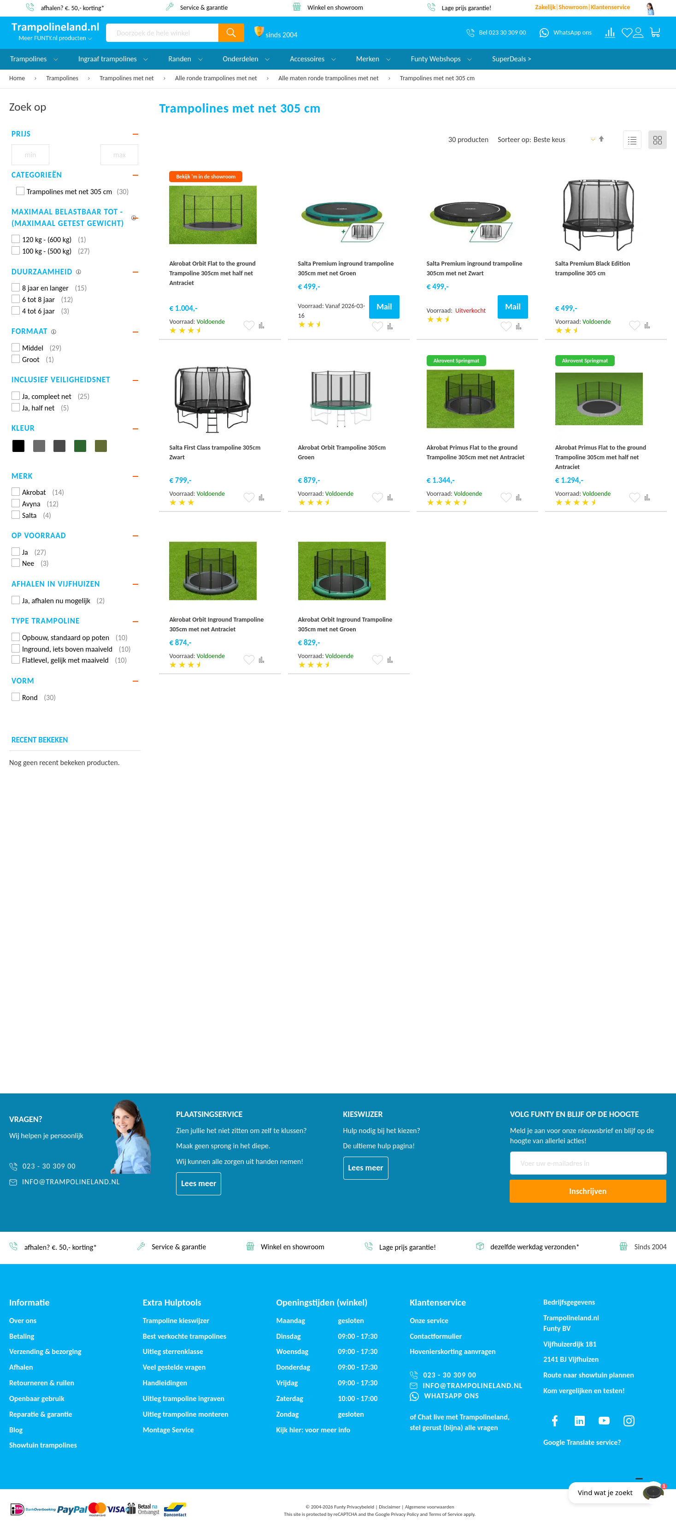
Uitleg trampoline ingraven (183, 1398)
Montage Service (168, 1429)
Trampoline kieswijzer (176, 1320)
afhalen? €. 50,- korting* (78, 8)
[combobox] (162, 33)
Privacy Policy (405, 1514)
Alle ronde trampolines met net (217, 78)
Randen (185, 58)
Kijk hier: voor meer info (313, 1429)
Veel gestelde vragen (174, 1367)
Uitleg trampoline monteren (186, 1414)
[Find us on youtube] (604, 1420)
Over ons (22, 1320)
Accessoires (313, 58)
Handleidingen (165, 1382)
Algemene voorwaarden (429, 1507)
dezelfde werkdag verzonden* (534, 1247)
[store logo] (55, 28)
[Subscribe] (588, 1191)
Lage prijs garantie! (472, 8)
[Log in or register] (638, 32)
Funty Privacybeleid (354, 1507)
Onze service (429, 1320)
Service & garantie (209, 7)
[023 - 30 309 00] (64, 1166)
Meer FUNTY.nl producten (55, 38)
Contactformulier (436, 1336)
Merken (373, 58)
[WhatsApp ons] (566, 33)
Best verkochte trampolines (184, 1336)
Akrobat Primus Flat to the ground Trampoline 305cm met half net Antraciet (601, 457)
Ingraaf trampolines (113, 58)
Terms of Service (446, 1514)
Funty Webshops (441, 58)
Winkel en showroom (340, 7)
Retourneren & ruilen (41, 1382)
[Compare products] (610, 32)
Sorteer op (513, 139)
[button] (249, 326)
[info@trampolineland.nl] (64, 1182)
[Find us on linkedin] (579, 1420)
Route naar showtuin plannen (588, 1375)
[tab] (75, 134)
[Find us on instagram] (629, 1420)
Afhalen (21, 1367)
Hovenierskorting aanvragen (452, 1351)
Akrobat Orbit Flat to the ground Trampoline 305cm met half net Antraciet (212, 273)
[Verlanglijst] (627, 32)
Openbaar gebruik (37, 1398)
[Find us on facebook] (554, 1420)
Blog (16, 1429)
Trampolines (63, 78)
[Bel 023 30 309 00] (496, 33)
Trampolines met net (127, 78)
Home (17, 78)
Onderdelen (246, 58)
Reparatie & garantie (40, 1414)
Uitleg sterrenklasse (173, 1351)
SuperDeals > (511, 58)
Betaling (21, 1336)
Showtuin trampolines (43, 1445)
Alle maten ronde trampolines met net (329, 78)
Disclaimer (389, 1507)
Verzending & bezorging (45, 1351)
